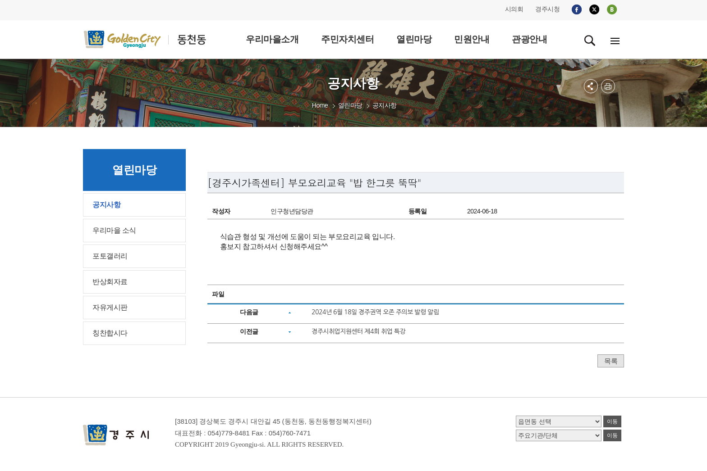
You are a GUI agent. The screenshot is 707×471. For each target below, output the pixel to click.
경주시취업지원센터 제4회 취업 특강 (358, 331)
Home (320, 105)
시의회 (514, 9)
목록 (610, 361)
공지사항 (384, 105)
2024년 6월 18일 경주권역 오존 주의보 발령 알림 (375, 312)
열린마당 (350, 105)
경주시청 (547, 9)
